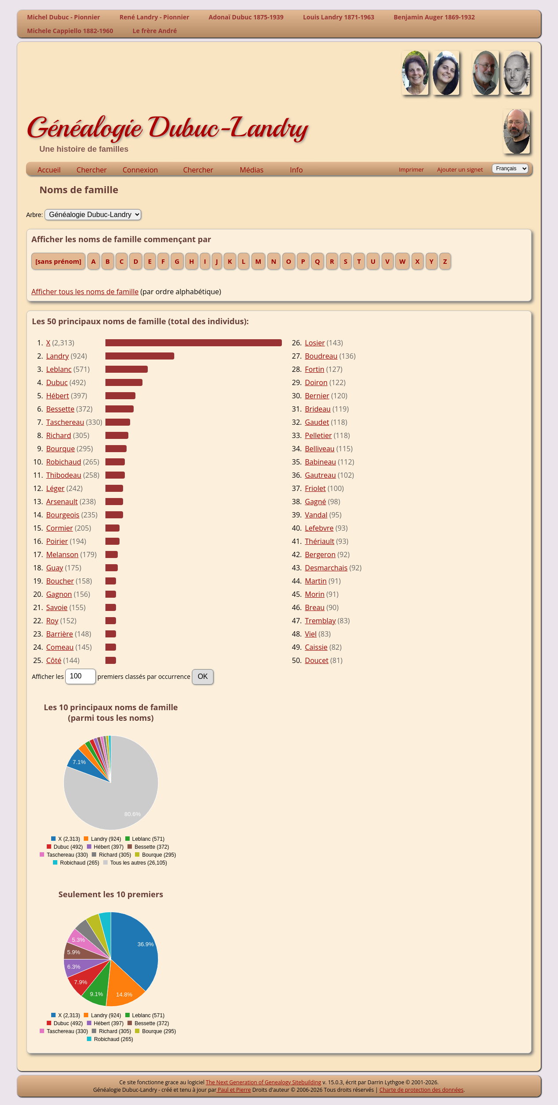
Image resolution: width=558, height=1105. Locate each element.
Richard (58, 435)
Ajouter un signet (460, 169)
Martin (315, 581)
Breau (315, 607)
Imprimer (411, 169)
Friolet (315, 488)
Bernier (317, 396)
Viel (311, 634)
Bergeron (320, 554)
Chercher (92, 170)
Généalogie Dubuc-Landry (166, 127)
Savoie (56, 607)
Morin (314, 594)
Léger (55, 488)
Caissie (316, 647)
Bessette (60, 409)
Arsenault (62, 501)
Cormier (59, 528)
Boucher (60, 581)
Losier (315, 343)
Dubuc (57, 382)
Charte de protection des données (421, 1090)
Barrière (59, 634)
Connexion (140, 170)
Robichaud (63, 462)
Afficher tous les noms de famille (85, 291)
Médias (252, 170)
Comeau (60, 647)
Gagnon (59, 594)
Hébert (57, 396)
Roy (52, 621)
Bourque (60, 448)
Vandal (316, 515)
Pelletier (318, 435)
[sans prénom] (58, 261)
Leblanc (59, 369)
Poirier (57, 541)
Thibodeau (64, 475)
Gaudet (317, 422)
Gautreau (320, 475)
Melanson (62, 554)
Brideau (317, 409)
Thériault (319, 541)
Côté (53, 660)
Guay (54, 568)
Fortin (314, 369)
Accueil (48, 170)
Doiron (316, 382)
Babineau (320, 462)
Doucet (316, 660)
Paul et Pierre (234, 1090)
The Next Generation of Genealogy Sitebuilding (264, 1082)
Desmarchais (326, 568)
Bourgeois (62, 515)
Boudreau (321, 356)
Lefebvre (319, 528)
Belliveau (319, 448)
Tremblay (320, 621)
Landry (57, 356)
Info (296, 170)
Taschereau (65, 422)
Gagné (315, 501)
